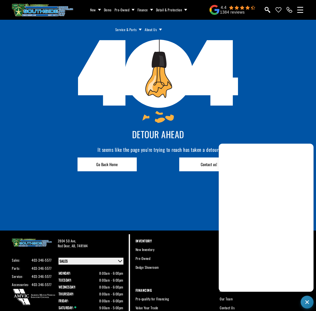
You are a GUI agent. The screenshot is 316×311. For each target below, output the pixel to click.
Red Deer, (65, 245)
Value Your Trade (147, 307)
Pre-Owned (122, 9)
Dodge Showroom (147, 267)
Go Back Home (107, 164)
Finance (143, 9)
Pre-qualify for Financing (152, 298)
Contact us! (209, 164)
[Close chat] (307, 302)
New (93, 9)
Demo (108, 9)
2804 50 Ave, (67, 240)
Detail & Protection (169, 9)
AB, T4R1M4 (80, 245)
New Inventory (145, 249)
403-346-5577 (41, 260)
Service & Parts (126, 29)
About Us (151, 29)
